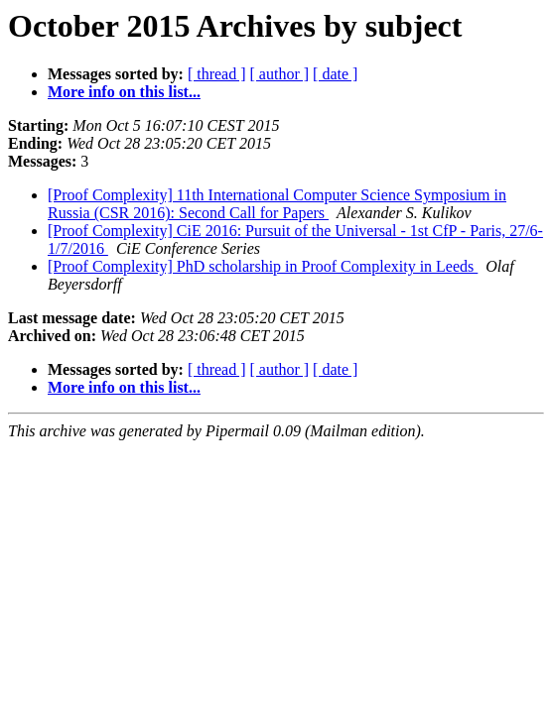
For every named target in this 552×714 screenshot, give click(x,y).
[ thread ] (217, 73)
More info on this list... (124, 91)
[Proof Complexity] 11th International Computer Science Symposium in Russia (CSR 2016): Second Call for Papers (277, 203)
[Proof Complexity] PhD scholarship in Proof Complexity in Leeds (263, 266)
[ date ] (335, 73)
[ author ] (280, 73)
